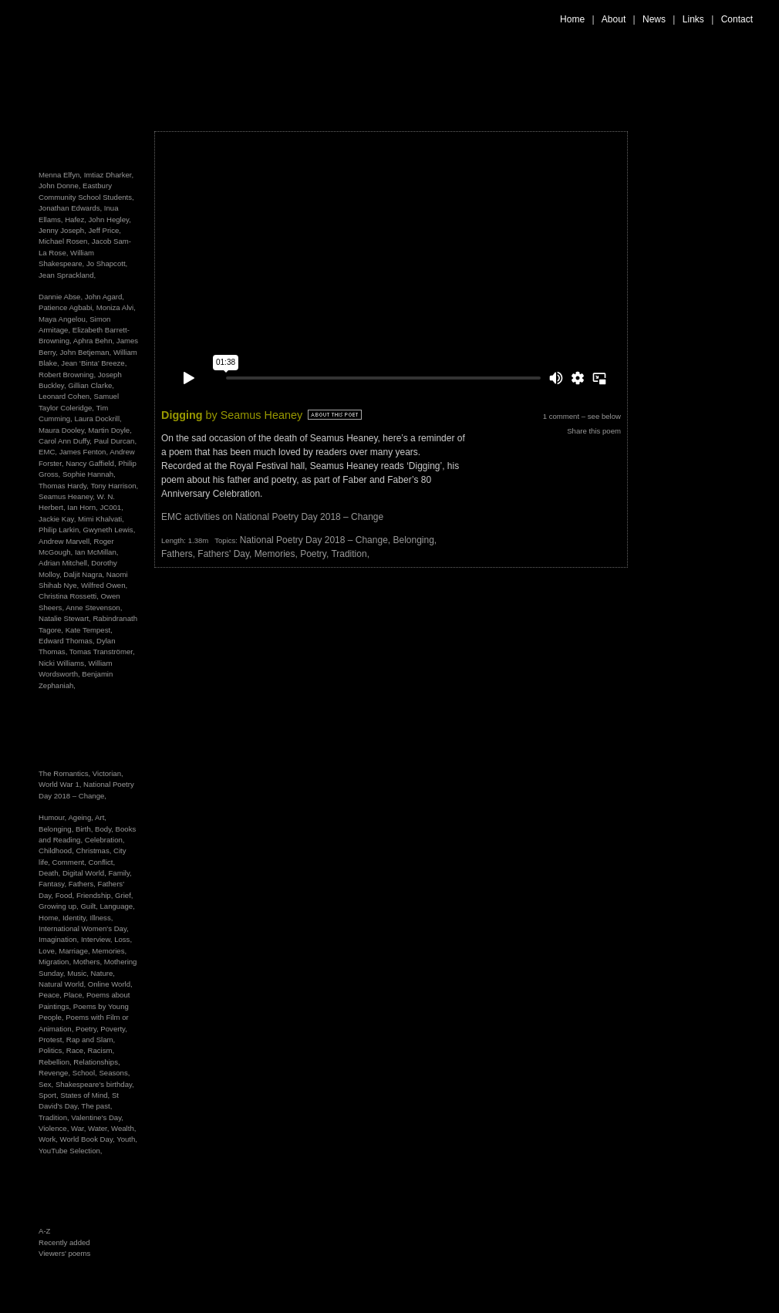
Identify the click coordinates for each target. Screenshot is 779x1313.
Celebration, (105, 839)
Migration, (56, 961)
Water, (99, 1128)
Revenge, (56, 1072)
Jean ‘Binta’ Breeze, (93, 363)
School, (86, 1072)
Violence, (55, 1128)
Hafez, (75, 219)
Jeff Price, (105, 230)
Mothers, (88, 961)
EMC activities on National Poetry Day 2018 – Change (272, 516)
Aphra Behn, (93, 340)
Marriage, (75, 951)
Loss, (123, 939)
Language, (116, 906)
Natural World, (63, 984)
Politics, (52, 1050)
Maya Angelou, (63, 319)
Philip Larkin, (60, 529)
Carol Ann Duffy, (65, 441)
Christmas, (95, 850)
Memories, (109, 951)
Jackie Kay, (57, 519)
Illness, (101, 917)
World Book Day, (88, 1139)
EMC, (48, 451)
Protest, (52, 1039)
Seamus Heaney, (67, 496)
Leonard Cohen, (65, 396)
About (614, 19)
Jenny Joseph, (62, 230)
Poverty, (113, 1028)
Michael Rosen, (64, 241)
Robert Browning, (67, 374)
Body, (105, 829)
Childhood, (57, 850)
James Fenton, (83, 451)
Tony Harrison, (114, 485)
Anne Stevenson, (94, 607)
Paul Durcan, (115, 441)
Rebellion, (56, 1062)
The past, (96, 1106)
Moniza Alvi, (116, 307)
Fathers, (83, 883)
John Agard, (104, 296)
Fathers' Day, (225, 553)
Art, (100, 817)
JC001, (111, 507)
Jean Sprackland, (67, 275)
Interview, (97, 939)
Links (693, 19)
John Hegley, (110, 219)
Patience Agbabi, (66, 307)
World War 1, (61, 784)
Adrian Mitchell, (64, 563)
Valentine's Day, (97, 1117)
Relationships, (96, 1062)
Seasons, (114, 1072)
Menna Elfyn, (60, 174)
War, (79, 1128)
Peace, (51, 995)
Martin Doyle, (110, 430)
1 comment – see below (582, 416)
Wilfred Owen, (104, 585)
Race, (77, 1050)
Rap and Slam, (90, 1039)
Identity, (76, 917)
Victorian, (108, 773)
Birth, (85, 829)
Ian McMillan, (97, 552)
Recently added (64, 1242)
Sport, (49, 1095)
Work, (49, 1139)
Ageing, (81, 817)
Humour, (53, 817)
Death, (50, 873)
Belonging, (57, 829)
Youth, (126, 1139)
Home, (50, 917)
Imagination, (60, 939)
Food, (66, 895)
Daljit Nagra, (83, 574)
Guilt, (89, 906)
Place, (75, 995)
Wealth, (123, 1128)
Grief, (124, 895)
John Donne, (59, 185)
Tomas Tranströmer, (102, 651)
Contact (737, 19)
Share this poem (594, 431)
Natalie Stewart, (65, 618)
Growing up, (59, 906)
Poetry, (88, 1028)
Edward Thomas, (66, 640)
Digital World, (85, 873)
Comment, (70, 862)
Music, (78, 973)
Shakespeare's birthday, (95, 1084)
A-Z (44, 1231)
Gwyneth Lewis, (109, 529)
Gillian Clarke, (91, 385)
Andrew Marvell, (65, 541)
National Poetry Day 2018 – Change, (316, 540)
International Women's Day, (84, 928)
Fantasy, (54, 883)
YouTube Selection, (71, 1150)
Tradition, (55, 1117)
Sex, (47, 1084)
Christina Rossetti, (69, 596)
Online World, (110, 984)
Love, (49, 951)
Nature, (103, 973)
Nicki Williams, (62, 663)
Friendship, (95, 895)
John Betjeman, (86, 352)
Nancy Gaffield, (91, 463)
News (654, 19)
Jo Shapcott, (106, 263)
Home (572, 19)
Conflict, (102, 862)
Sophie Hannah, (89, 474)
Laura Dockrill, (97, 418)
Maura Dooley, (62, 430)
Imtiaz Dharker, (109, 174)
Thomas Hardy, (64, 485)
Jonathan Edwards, (70, 208)
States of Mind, (86, 1095)
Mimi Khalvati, (101, 519)
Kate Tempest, (89, 630)
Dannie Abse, (61, 296)
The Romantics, (66, 773)
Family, (119, 873)
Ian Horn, (82, 507)
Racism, (100, 1050)
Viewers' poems (64, 1253)
